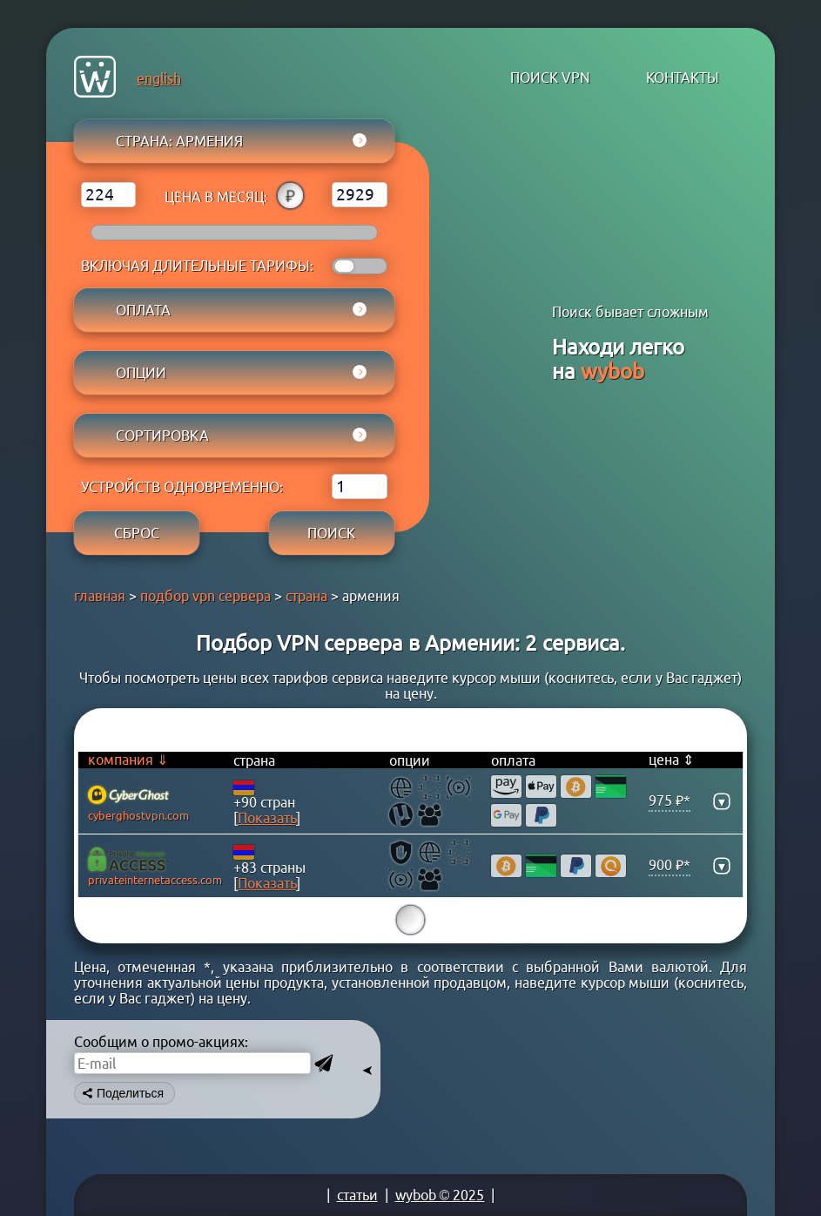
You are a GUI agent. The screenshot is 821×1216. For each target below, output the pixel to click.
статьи (357, 1195)
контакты (682, 77)
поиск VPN (550, 77)
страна (306, 596)
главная (99, 596)
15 (411, 920)
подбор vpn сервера (205, 596)
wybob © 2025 (440, 1195)
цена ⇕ (671, 759)
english (159, 78)
